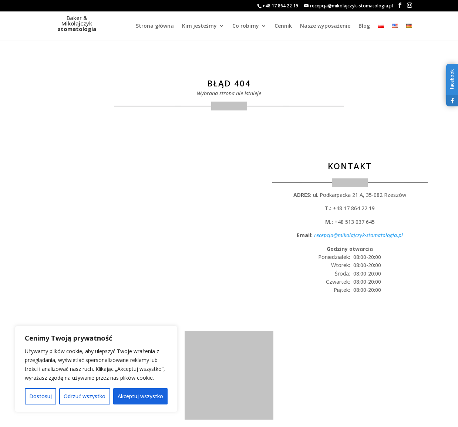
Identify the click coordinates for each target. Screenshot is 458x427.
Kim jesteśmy (199, 26)
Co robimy (245, 26)
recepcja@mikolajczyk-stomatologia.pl (358, 235)
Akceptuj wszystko (140, 396)
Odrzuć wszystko (84, 396)
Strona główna (155, 26)
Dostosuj (40, 396)
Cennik (283, 26)
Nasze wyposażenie (325, 26)
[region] (96, 369)
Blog (364, 26)
